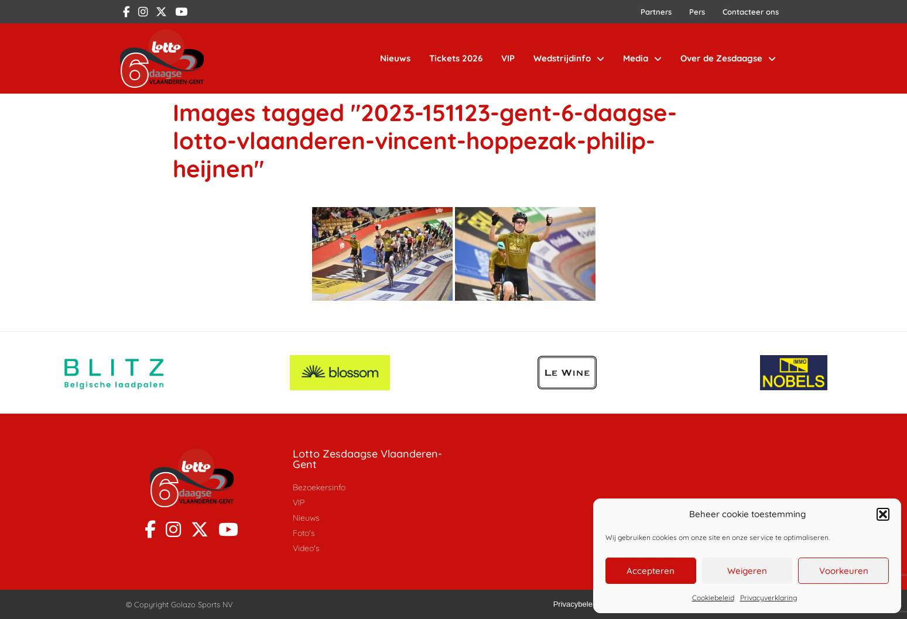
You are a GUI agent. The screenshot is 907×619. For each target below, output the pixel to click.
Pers (697, 11)
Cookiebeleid (713, 597)
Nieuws (395, 58)
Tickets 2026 (455, 58)
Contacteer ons (751, 11)
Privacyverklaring (768, 597)
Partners (656, 11)
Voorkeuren (843, 570)
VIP (508, 58)
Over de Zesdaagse (728, 59)
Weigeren (747, 570)
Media (642, 59)
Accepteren (651, 570)
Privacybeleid (575, 604)
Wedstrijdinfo (568, 59)
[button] (883, 514)
